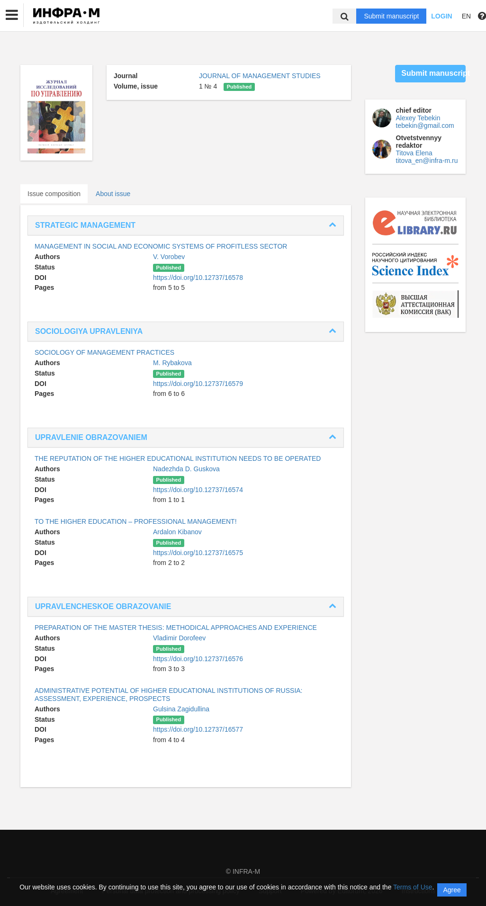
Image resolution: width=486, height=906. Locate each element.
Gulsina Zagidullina (181, 709)
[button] (12, 15)
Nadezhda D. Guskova (186, 469)
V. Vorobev (169, 256)
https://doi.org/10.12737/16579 (198, 383)
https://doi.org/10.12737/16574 (198, 489)
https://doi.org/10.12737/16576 (198, 659)
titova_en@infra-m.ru (427, 160)
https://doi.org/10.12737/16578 (198, 277)
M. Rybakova (172, 363)
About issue (113, 193)
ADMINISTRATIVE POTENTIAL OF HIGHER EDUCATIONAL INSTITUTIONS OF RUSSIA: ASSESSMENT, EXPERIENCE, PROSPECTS (169, 694)
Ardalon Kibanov (177, 532)
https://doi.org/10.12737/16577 (198, 729)
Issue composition (54, 193)
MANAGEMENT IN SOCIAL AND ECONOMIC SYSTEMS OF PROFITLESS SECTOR (161, 246)
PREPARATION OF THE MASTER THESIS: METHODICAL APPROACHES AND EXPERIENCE (176, 627)
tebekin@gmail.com (425, 125)
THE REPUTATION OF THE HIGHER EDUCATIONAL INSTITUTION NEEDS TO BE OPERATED (178, 458)
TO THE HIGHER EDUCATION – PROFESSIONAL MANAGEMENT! (136, 521)
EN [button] (466, 16)
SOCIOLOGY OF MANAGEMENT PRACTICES (104, 352)
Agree (451, 890)
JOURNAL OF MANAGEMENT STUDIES (260, 76)
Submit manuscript (391, 16)
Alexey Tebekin (418, 118)
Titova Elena (414, 153)
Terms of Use (412, 887)
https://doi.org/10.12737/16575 (198, 552)
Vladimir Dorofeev (179, 638)
